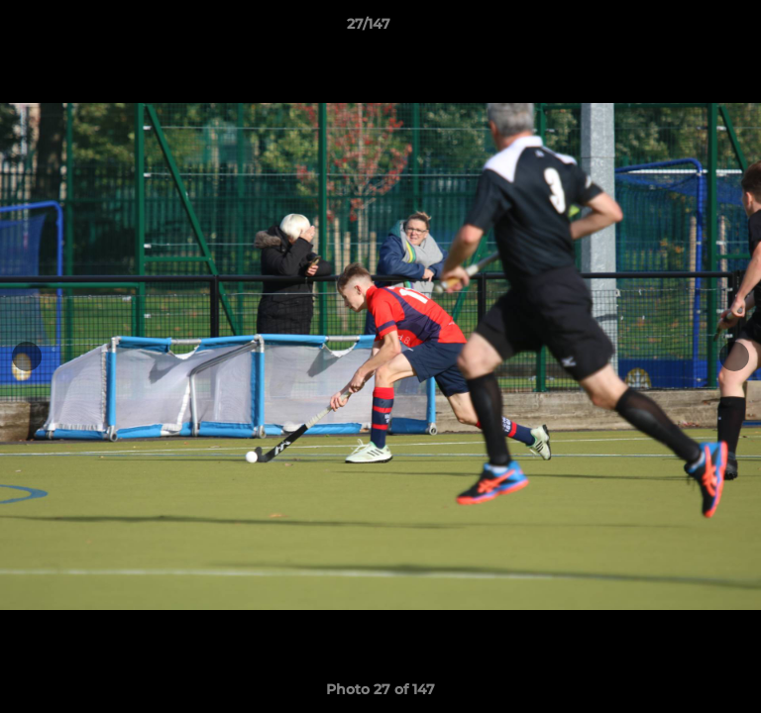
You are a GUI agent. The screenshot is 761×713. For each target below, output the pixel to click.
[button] (690, 29)
